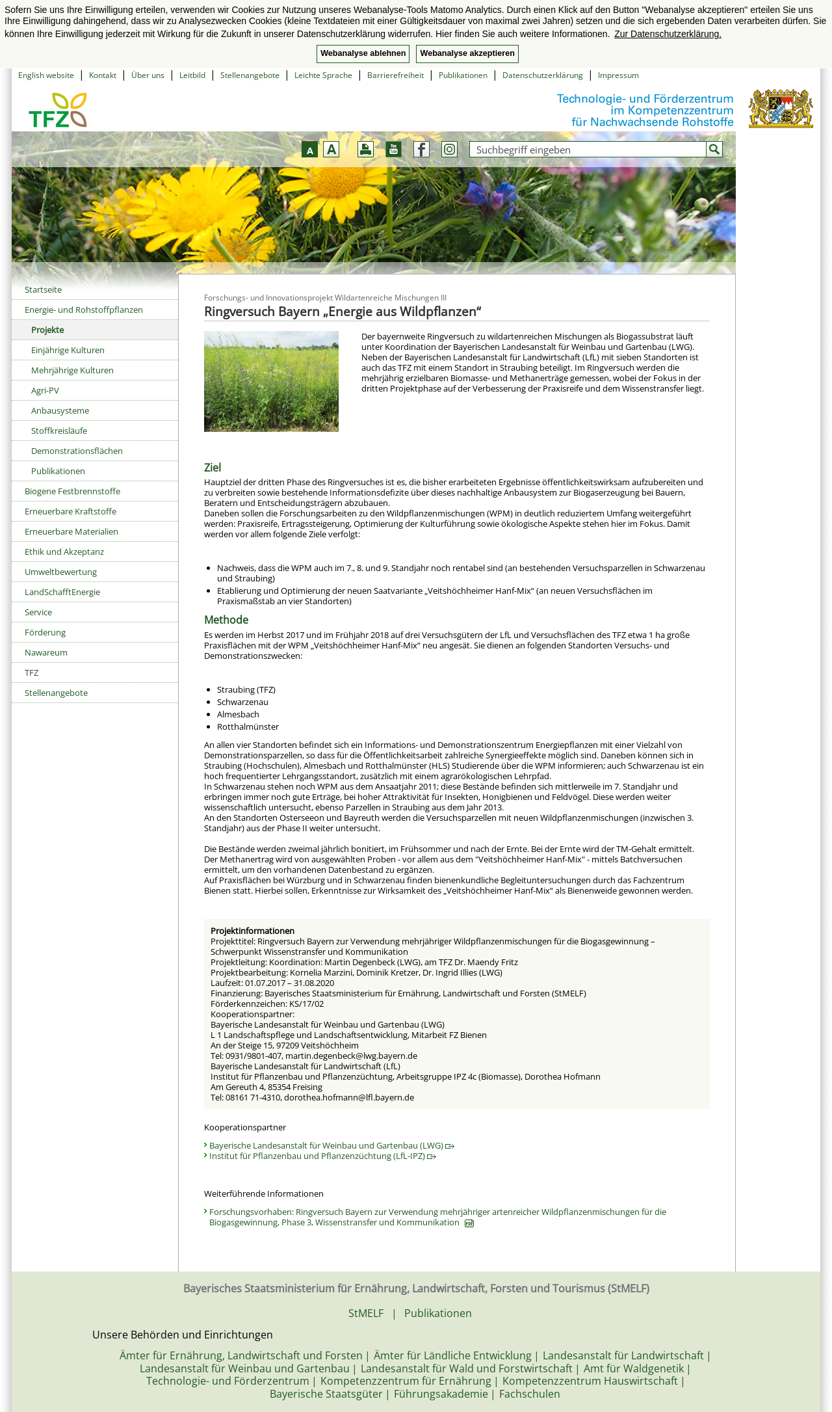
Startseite (43, 289)
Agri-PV (45, 390)
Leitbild (192, 75)
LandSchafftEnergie (62, 592)
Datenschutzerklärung (542, 75)
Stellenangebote (250, 75)
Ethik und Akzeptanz (64, 551)
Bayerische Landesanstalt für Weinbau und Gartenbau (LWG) (331, 1145)
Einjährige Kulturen (68, 350)
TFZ (31, 672)
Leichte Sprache (323, 75)
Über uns (147, 75)
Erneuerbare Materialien (71, 531)
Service (38, 612)
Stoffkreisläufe (59, 430)
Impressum (618, 75)
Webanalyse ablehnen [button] (363, 53)
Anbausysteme (60, 410)
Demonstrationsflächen (77, 451)
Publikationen (463, 75)
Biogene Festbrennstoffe (72, 491)
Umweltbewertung (61, 572)
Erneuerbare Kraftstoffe (70, 511)
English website (46, 75)
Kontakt (102, 75)
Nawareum (46, 652)
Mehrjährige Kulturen (72, 370)
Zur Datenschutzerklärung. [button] (668, 34)
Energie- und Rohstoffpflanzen (84, 309)
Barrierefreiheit (395, 75)
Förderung (45, 632)
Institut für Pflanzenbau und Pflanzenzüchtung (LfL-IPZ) (322, 1156)
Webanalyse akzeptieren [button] (467, 53)
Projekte (47, 330)
